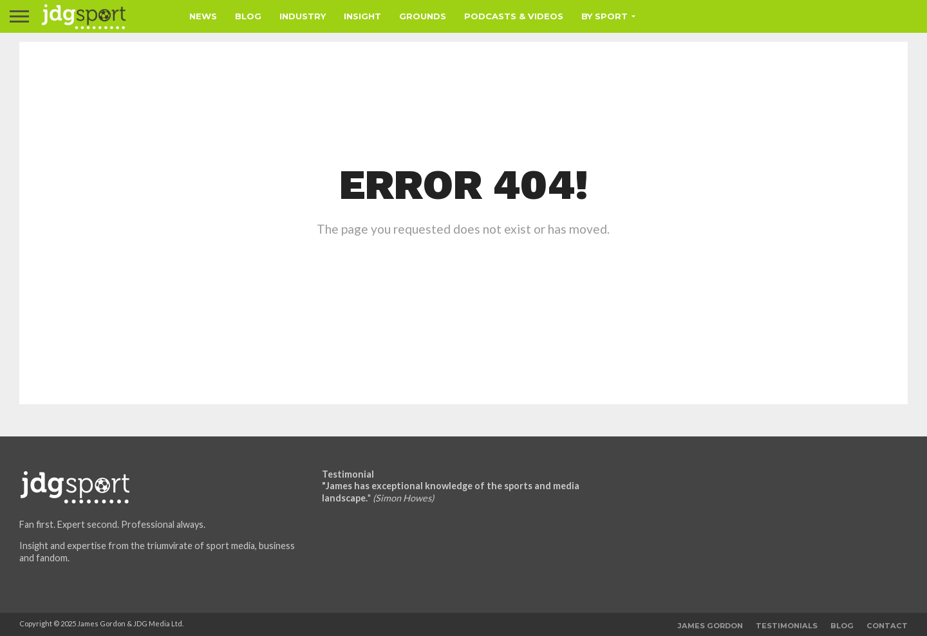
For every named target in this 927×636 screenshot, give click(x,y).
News (203, 16)
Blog (248, 16)
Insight (362, 16)
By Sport (604, 16)
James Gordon (710, 625)
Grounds (422, 16)
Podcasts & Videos (513, 16)
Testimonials (787, 625)
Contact (887, 625)
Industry (302, 16)
